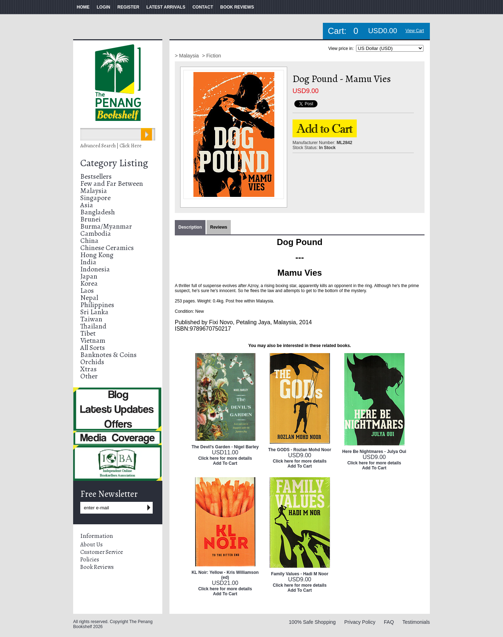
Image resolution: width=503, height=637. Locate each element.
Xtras (88, 369)
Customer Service (101, 552)
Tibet (88, 333)
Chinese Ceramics (107, 248)
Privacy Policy (359, 622)
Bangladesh (97, 212)
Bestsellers (96, 176)
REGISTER (128, 7)
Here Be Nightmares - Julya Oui (374, 451)
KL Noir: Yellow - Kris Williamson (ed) (225, 575)
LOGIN (103, 7)
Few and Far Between (111, 183)
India (88, 262)
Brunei (90, 219)
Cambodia (95, 233)
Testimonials (416, 622)
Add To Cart (225, 463)
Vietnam (92, 340)
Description (190, 227)
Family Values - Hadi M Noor (300, 573)
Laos (87, 290)
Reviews (218, 227)
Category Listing (114, 163)
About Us (91, 545)
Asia (86, 205)
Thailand (93, 326)
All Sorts (92, 347)
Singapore (95, 198)
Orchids (92, 362)
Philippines (97, 305)
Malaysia (93, 190)
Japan (88, 276)
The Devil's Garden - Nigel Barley (225, 446)
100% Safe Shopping (312, 622)
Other (89, 376)
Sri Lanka (94, 312)
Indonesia (95, 269)
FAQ (389, 622)
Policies (89, 560)
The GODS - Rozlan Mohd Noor (299, 449)
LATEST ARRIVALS (165, 7)
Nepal (89, 297)
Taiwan (91, 319)
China (89, 240)
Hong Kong (96, 255)
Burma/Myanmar (106, 226)
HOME (83, 7)
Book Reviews (97, 567)
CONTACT (202, 7)
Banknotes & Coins (108, 355)
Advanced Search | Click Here (111, 145)
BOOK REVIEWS (237, 7)
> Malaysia (187, 55)
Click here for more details (225, 458)
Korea (89, 283)
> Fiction (211, 55)
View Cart (415, 30)
